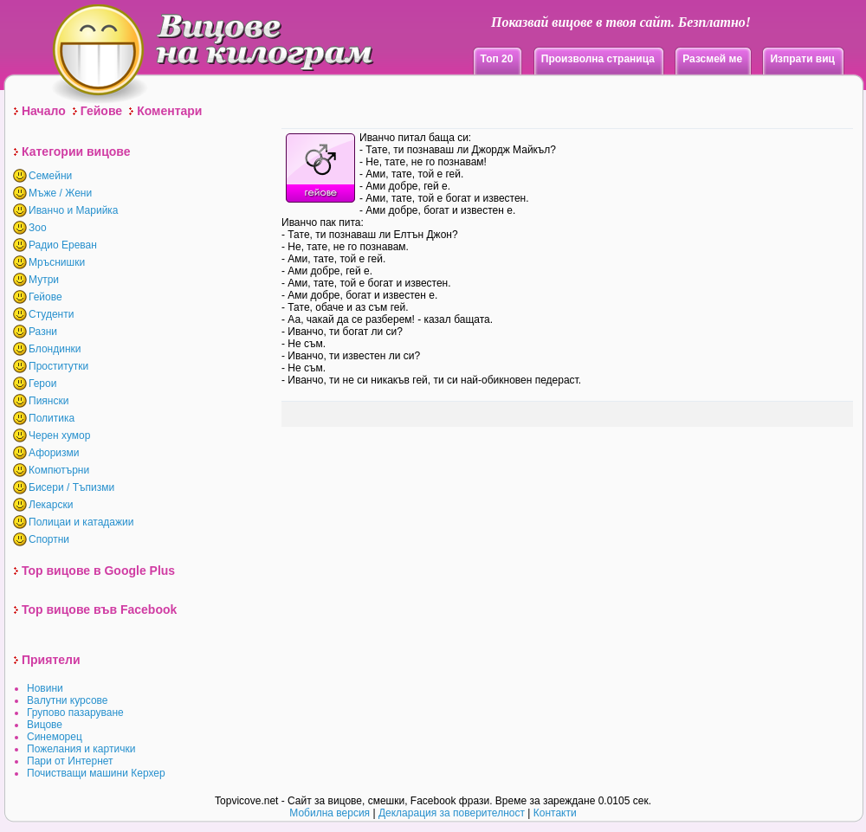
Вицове (44, 725)
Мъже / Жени (60, 193)
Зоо (38, 228)
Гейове (101, 111)
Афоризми (54, 453)
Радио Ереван (63, 245)
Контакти (555, 813)
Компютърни (59, 470)
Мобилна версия (329, 813)
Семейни (50, 176)
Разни (43, 332)
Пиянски (48, 401)
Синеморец (54, 737)
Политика (51, 418)
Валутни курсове (67, 700)
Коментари (169, 111)
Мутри (44, 280)
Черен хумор (59, 435)
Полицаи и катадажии (81, 522)
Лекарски (51, 505)
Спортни (49, 539)
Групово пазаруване (75, 712)
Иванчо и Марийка (74, 210)
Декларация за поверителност (451, 813)
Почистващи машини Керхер (96, 773)
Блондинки (55, 349)
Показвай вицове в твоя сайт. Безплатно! (621, 22)
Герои (42, 383)
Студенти (51, 314)
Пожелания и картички (81, 749)
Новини (45, 688)
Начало (44, 111)
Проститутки (58, 366)
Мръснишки (57, 262)
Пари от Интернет (70, 761)
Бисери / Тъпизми (71, 487)
